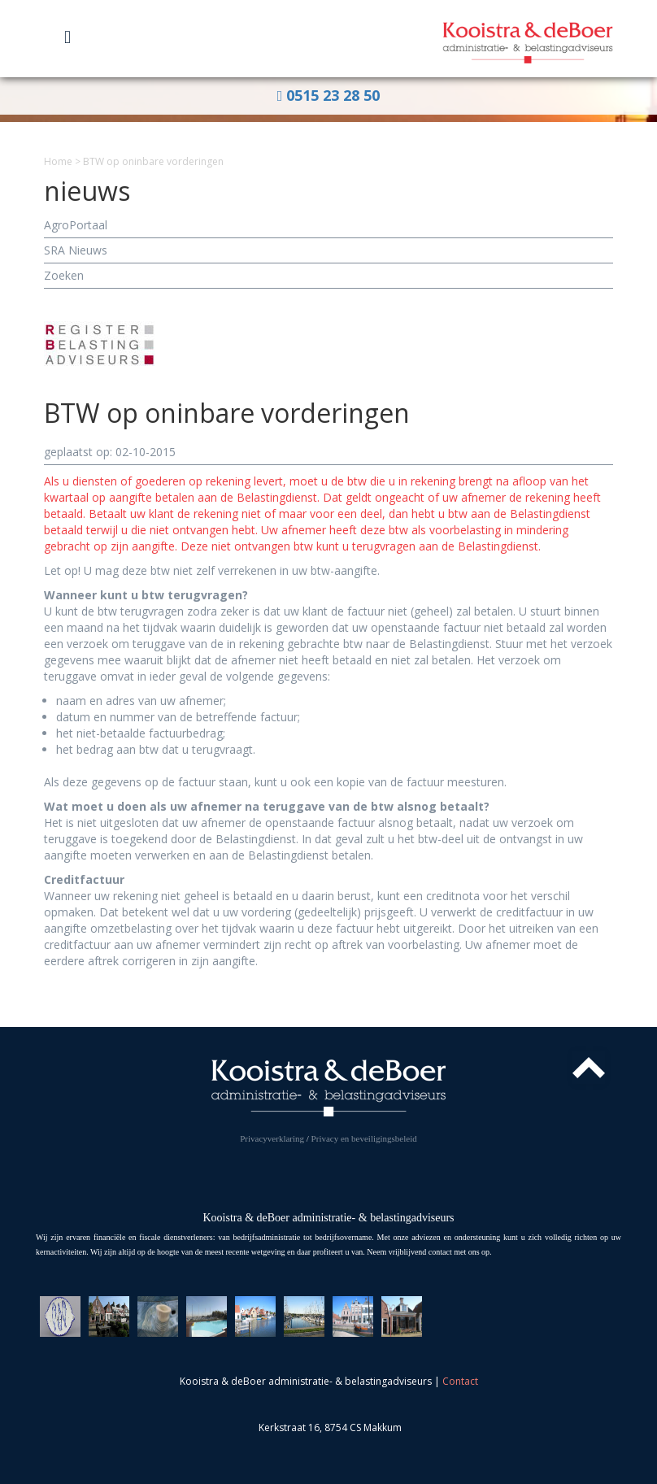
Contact (460, 1381)
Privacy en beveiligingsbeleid (364, 1138)
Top (588, 1067)
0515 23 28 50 (329, 95)
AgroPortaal (75, 225)
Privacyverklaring (272, 1138)
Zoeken (64, 275)
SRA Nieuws (75, 250)
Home (58, 161)
